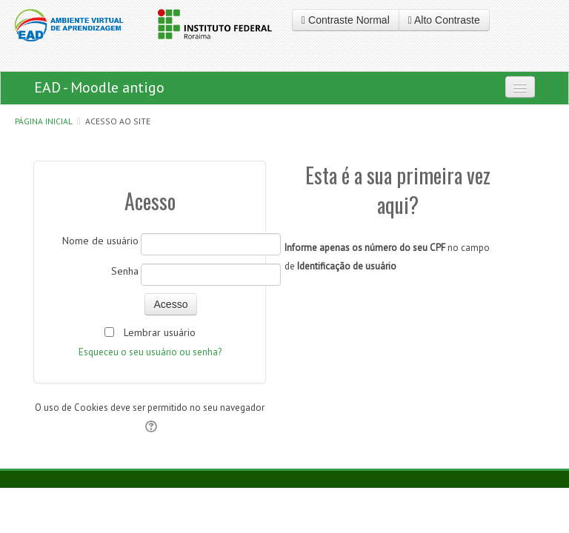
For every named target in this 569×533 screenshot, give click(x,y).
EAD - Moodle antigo (99, 87)
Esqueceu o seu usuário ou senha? (150, 352)
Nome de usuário (100, 240)
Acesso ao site (117, 121)
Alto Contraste (444, 20)
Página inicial (44, 121)
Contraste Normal (346, 20)
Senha (125, 271)
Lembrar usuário (160, 332)
